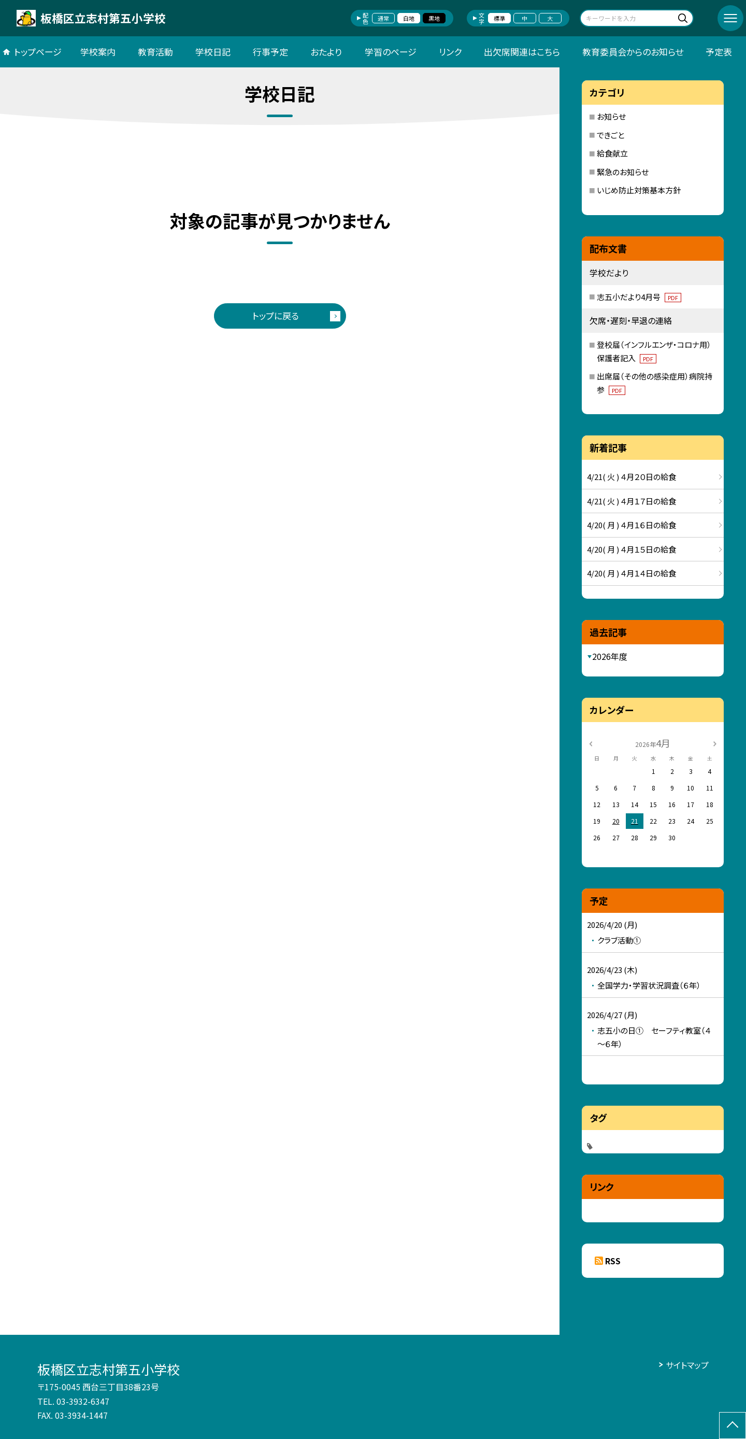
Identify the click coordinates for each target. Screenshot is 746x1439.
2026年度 (609, 656)
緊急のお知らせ (623, 171)
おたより (326, 51)
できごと (610, 135)
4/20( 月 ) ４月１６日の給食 (631, 524)
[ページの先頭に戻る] (732, 1425)
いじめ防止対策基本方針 (639, 190)
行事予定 (270, 51)
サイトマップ (687, 1365)
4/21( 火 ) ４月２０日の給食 (631, 476)
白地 (408, 18)
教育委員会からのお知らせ (632, 51)
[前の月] (590, 742)
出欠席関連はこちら (522, 51)
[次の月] (714, 742)
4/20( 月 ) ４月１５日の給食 (631, 549)
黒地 (434, 18)
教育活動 (155, 51)
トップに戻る (275, 315)
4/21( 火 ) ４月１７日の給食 (631, 501)
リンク (450, 51)
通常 (383, 18)
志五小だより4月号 (639, 296)
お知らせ (611, 116)
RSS (613, 1260)
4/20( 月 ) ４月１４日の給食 (631, 573)
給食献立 (612, 153)
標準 (499, 18)
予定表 (719, 51)
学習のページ (391, 51)
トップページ (38, 51)
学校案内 (98, 51)
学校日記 (213, 51)
